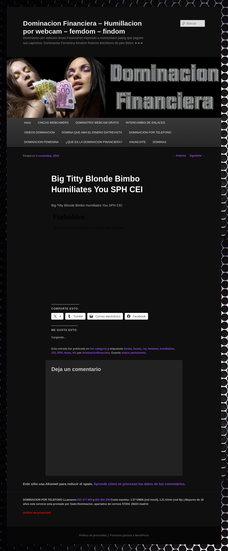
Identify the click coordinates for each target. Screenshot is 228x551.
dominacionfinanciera (96, 352)
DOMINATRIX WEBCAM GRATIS (97, 122)
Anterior (179, 155)
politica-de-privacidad (37, 512)
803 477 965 (84, 499)
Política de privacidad (92, 535)
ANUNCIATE (137, 142)
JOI (53, 352)
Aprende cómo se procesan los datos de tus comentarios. (140, 484)
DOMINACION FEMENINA (41, 142)
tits (74, 352)
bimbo (128, 348)
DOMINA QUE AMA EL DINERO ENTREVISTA (92, 132)
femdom (153, 348)
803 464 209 (102, 499)
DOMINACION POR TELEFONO (150, 132)
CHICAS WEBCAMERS (53, 122)
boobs (137, 348)
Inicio (27, 122)
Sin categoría (98, 348)
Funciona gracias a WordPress (129, 535)
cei (145, 348)
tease (67, 352)
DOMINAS (159, 142)
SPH (60, 352)
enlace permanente (133, 352)
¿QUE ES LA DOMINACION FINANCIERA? (94, 142)
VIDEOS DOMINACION (39, 132)
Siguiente (197, 155)
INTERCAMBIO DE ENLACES (145, 122)
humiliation (167, 348)
